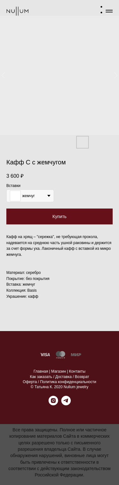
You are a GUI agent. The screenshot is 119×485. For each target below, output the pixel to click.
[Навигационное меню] (109, 11)
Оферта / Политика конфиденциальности (59, 382)
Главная (41, 371)
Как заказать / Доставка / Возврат (59, 377)
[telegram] (66, 403)
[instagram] (53, 403)
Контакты (77, 371)
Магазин (58, 371)
